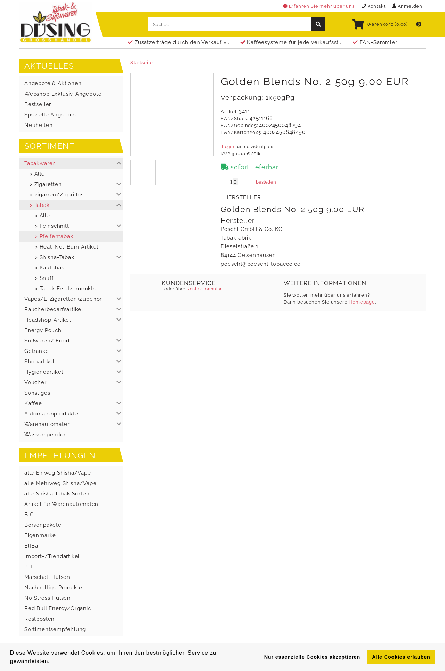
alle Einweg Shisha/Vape (57, 473)
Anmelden (407, 6)
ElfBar (32, 546)
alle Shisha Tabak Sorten (57, 494)
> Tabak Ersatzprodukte (66, 288)
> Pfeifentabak (54, 236)
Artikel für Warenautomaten (61, 504)
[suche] (318, 24)
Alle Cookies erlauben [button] (401, 657)
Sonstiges (37, 393)
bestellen (266, 182)
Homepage (362, 302)
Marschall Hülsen (47, 577)
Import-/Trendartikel (52, 556)
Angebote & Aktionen (52, 83)
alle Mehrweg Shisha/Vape (60, 483)
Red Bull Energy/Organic (57, 608)
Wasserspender (45, 434)
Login (228, 146)
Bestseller (37, 104)
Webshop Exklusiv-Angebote (63, 94)
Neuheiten (38, 125)
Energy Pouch (43, 330)
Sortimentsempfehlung (55, 629)
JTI (28, 567)
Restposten (39, 619)
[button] (71, 163)
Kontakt (374, 6)
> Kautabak (49, 268)
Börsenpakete (43, 525)
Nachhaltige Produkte (53, 587)
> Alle (37, 174)
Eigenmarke (40, 535)
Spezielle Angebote (50, 115)
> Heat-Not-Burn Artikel (66, 247)
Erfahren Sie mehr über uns (319, 6)
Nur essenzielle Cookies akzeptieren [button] (312, 657)
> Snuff (44, 278)
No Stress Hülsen (47, 598)
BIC (28, 514)
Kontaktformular (203, 288)
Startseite (141, 62)
